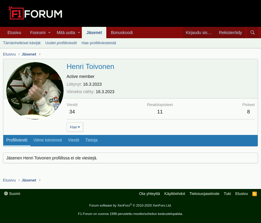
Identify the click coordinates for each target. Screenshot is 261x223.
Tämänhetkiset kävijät (22, 43)
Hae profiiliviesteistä (99, 43)
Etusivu (14, 32)
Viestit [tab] (73, 140)
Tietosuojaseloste (204, 193)
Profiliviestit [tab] (16, 140)
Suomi (12, 193)
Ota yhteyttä (149, 193)
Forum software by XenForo (130, 205)
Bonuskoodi (122, 32)
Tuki (227, 193)
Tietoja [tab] (91, 140)
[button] (49, 32)
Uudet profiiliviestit (61, 43)
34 (72, 112)
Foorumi (37, 32)
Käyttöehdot (174, 193)
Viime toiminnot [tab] (47, 140)
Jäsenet (94, 32)
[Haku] (252, 32)
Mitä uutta (66, 32)
